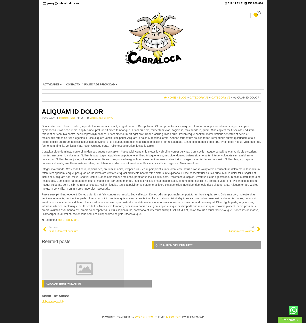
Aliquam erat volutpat (64, 283)
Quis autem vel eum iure (174, 245)
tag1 (76, 219)
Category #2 (107, 118)
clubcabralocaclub (67, 118)
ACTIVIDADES (52, 84)
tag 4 (69, 219)
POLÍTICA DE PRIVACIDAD (100, 84)
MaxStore (173, 317)
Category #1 (95, 118)
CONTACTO (73, 84)
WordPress (144, 317)
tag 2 (61, 219)
